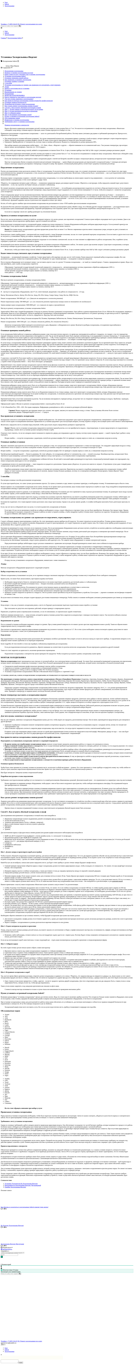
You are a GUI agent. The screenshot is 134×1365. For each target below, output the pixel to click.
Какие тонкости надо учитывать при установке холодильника (25, 74)
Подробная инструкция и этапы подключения (20, 104)
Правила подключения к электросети (17, 125)
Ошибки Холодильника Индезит (15, 1187)
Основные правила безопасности (15, 102)
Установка (8, 90)
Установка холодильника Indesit (15, 76)
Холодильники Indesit (15, 38)
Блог (6, 2)
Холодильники (9, 6)
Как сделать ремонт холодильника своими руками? (21, 106)
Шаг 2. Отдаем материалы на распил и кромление (21, 111)
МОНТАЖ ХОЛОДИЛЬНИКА (15, 95)
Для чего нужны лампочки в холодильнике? (19, 99)
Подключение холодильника (14, 71)
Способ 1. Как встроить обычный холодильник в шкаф (23, 107)
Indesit (7, 4)
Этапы (7, 87)
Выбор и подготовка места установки (17, 88)
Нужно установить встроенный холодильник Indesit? (22, 116)
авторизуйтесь (6, 1249)
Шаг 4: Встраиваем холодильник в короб (18, 114)
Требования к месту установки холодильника (19, 121)
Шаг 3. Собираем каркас (13, 113)
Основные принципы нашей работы (16, 78)
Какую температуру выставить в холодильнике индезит (23, 97)
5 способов (8, 83)
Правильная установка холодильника (17, 120)
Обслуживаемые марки (12, 118)
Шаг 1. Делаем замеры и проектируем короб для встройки (24, 109)
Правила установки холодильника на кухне (19, 73)
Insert (22, 1363)
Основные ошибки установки (14, 81)
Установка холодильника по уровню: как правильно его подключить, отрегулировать (32, 85)
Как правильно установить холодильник (18, 80)
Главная (3, 38)
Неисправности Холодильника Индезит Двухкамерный (23, 1185)
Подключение (9, 93)
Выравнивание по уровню (13, 92)
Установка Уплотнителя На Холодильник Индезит (21, 1183)
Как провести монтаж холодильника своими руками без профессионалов (29, 100)
